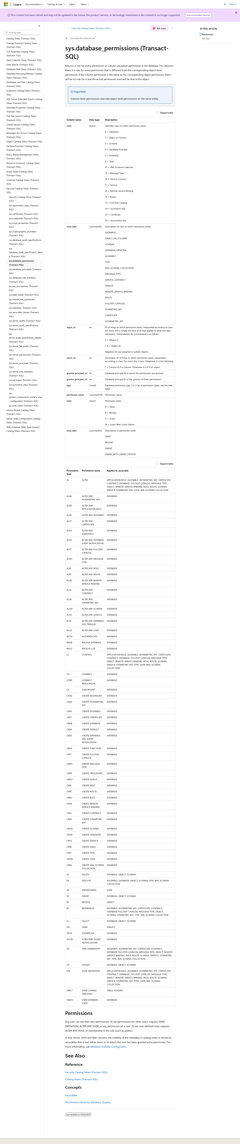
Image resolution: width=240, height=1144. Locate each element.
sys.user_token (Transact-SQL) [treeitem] (23, 405)
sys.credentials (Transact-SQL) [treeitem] (23, 218)
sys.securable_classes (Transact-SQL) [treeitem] (24, 314)
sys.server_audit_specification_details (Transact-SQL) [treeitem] (25, 337)
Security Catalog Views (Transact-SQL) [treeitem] (25, 198)
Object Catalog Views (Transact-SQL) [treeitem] (24, 141)
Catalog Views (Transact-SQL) (81, 1079)
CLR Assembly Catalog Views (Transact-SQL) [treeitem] (20, 53)
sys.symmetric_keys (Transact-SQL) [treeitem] (23, 386)
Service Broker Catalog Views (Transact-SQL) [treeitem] (20, 412)
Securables (71, 1095)
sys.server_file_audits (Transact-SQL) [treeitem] (24, 348)
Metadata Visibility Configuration (108, 1046)
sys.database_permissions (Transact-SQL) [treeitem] (21, 262)
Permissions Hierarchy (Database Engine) (87, 1102)
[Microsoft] (6, 4)
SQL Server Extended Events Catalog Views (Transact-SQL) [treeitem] (24, 101)
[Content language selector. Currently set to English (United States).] (18, 1139)
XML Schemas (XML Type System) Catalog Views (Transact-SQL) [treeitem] (23, 429)
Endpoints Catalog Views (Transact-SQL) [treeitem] (23, 92)
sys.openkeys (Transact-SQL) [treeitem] (23, 307)
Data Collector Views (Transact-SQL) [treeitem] (24, 60)
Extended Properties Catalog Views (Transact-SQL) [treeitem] (23, 109)
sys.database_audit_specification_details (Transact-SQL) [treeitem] (25, 252)
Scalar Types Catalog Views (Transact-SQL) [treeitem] (19, 173)
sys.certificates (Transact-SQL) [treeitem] (23, 213)
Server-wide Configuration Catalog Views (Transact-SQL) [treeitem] (23, 420)
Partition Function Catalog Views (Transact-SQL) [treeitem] (22, 148)
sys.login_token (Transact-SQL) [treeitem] (24, 294)
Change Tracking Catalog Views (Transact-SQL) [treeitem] (21, 45)
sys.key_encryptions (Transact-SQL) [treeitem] (24, 288)
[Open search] (225, 4)
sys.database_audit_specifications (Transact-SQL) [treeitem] (25, 241)
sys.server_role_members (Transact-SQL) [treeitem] (21, 373)
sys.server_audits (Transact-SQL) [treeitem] (24, 320)
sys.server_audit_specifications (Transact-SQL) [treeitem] (23, 327)
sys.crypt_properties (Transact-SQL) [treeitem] (24, 225)
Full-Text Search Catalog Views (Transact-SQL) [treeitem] (21, 118)
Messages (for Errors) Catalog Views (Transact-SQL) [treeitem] (23, 134)
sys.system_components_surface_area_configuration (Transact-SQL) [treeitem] (25, 397)
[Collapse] (39, 26)
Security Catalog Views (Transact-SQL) (91, 28)
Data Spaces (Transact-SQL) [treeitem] (20, 64)
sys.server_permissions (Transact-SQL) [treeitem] (25, 356)
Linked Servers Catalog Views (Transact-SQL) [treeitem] (20, 126)
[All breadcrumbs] (68, 28)
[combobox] (22, 32)
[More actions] (172, 28)
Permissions (207, 34)
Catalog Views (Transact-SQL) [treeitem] (20, 38)
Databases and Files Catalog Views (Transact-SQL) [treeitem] (23, 84)
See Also (206, 38)
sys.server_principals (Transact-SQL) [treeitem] (24, 365)
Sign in (232, 4)
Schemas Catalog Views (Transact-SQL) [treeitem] (23, 181)
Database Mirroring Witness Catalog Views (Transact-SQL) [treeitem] (24, 75)
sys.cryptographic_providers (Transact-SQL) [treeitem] (22, 233)
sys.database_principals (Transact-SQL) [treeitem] (25, 271)
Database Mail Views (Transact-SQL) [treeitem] (24, 69)
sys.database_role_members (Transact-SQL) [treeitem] (22, 279)
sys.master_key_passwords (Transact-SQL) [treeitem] (22, 301)
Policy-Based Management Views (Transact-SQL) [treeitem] (22, 156)
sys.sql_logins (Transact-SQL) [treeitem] (23, 380)
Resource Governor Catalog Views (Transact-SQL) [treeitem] (23, 165)
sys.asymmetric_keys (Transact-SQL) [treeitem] (24, 207)
